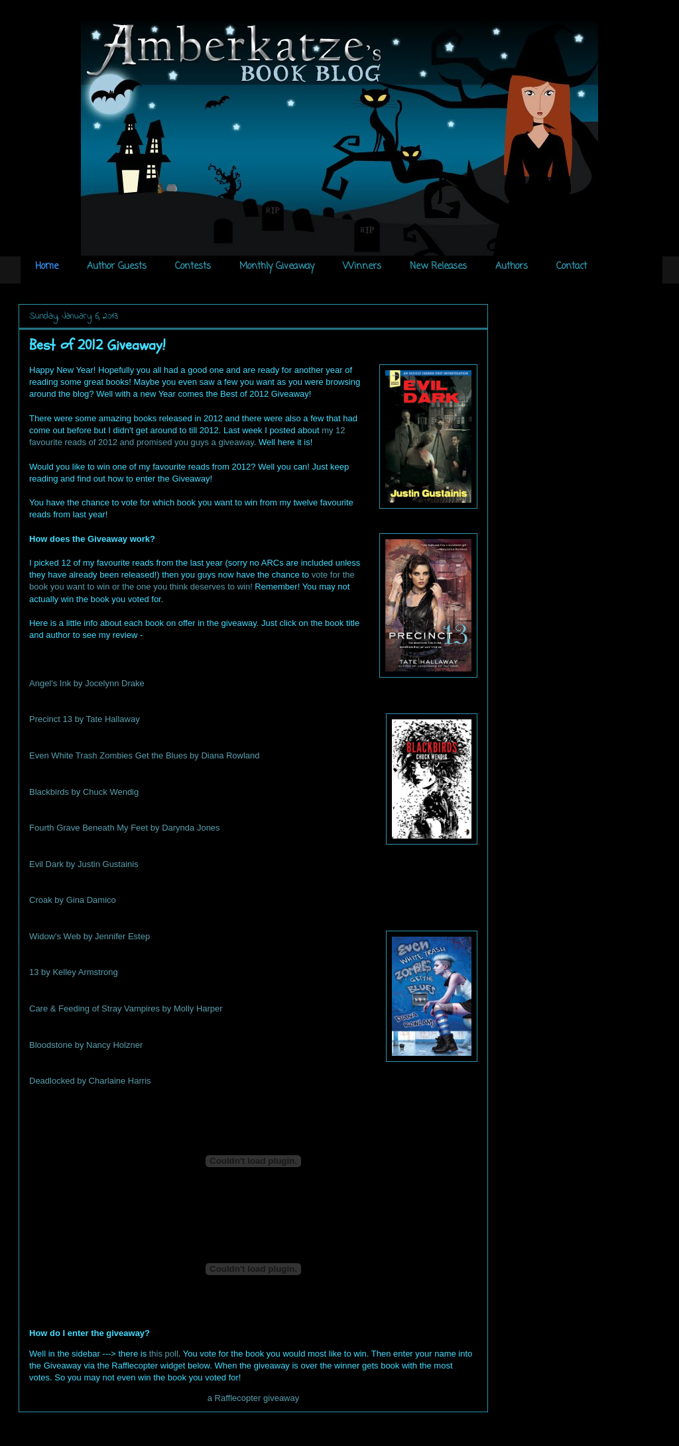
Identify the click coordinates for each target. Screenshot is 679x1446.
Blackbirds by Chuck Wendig (84, 792)
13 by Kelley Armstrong (73, 972)
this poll (163, 1354)
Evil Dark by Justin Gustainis (84, 864)
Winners (362, 267)
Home (46, 267)
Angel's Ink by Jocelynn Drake (87, 683)
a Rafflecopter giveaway (254, 1398)
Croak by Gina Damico (72, 900)
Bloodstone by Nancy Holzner (86, 1045)
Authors (511, 267)
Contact (571, 267)
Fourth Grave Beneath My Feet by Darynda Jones (124, 828)
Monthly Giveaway (276, 267)
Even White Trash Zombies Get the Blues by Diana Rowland (144, 755)
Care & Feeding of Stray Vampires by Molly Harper (126, 1008)
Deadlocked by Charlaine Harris (90, 1081)
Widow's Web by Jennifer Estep (89, 936)
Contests (193, 267)
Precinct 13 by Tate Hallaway (84, 719)
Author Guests (117, 267)
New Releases (438, 267)
